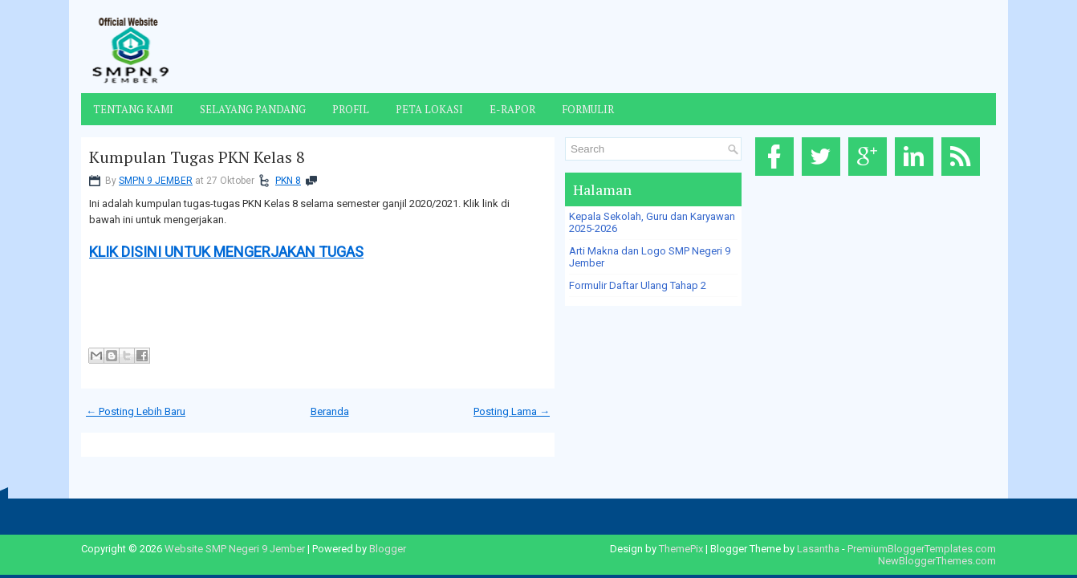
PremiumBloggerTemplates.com (921, 549)
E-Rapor (512, 109)
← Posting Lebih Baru (135, 411)
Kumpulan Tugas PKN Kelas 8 (197, 157)
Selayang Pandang (253, 109)
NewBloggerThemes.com (937, 561)
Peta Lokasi (429, 109)
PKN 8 (288, 180)
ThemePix (681, 549)
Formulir (588, 109)
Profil (350, 109)
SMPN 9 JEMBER (156, 180)
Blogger (387, 549)
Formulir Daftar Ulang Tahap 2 (637, 285)
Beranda (330, 411)
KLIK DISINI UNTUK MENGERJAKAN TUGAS (226, 251)
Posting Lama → (511, 411)
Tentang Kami (133, 109)
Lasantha (818, 549)
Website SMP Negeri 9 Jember (235, 549)
